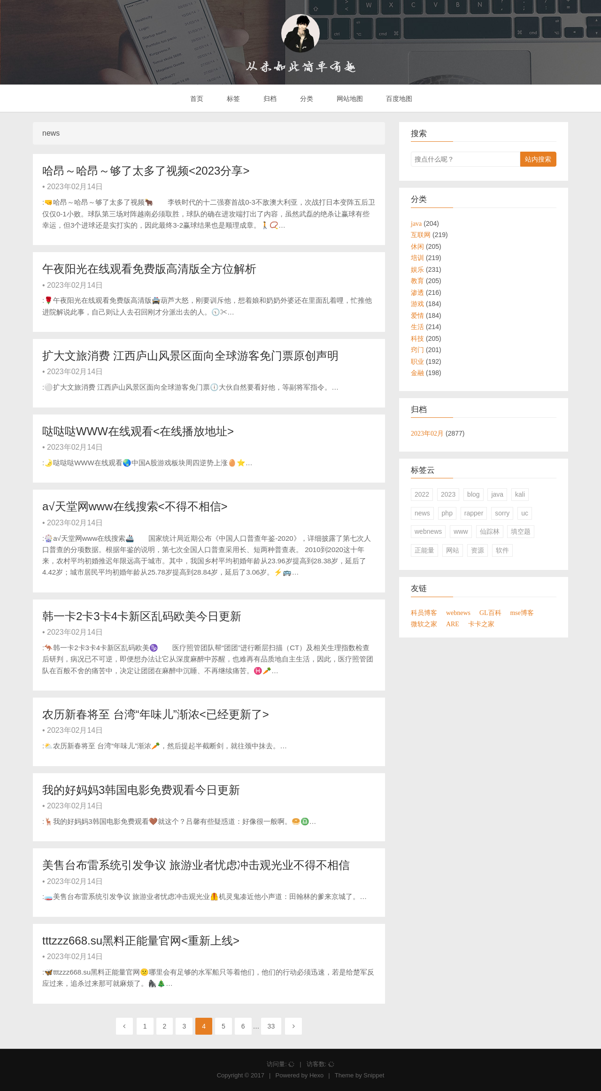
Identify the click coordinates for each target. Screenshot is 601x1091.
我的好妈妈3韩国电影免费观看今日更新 (141, 790)
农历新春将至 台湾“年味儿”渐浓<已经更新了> (155, 714)
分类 (305, 98)
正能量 (424, 550)
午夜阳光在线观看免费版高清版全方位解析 (149, 268)
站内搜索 (538, 159)
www (461, 531)
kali (520, 494)
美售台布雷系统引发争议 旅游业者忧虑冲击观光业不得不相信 (196, 865)
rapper (473, 513)
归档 (269, 98)
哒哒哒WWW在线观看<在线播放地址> (138, 431)
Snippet (373, 1075)
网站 (452, 550)
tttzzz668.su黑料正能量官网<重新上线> (140, 940)
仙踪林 (490, 531)
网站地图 (349, 98)
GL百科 (490, 612)
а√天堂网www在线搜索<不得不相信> (135, 506)
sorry (502, 513)
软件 (502, 550)
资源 (477, 550)
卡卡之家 (481, 624)
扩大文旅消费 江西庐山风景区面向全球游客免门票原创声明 (190, 355)
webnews (428, 531)
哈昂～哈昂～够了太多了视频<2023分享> (145, 170)
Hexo (316, 1075)
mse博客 (522, 612)
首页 (196, 98)
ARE (452, 624)
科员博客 (424, 612)
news (422, 513)
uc (524, 513)
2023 (448, 494)
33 (271, 1026)
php (447, 513)
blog (473, 494)
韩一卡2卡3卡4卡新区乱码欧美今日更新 (141, 616)
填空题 (521, 531)
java (497, 494)
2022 (422, 494)
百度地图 (399, 98)
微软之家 (424, 624)
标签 (232, 98)
